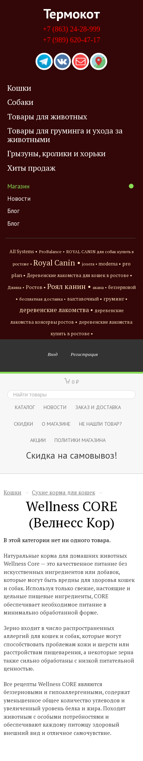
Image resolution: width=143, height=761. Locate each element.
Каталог (25, 407)
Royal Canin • (57, 263)
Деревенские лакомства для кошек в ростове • (79, 275)
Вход (52, 354)
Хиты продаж (31, 168)
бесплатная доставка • (42, 299)
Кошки (19, 88)
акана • (100, 287)
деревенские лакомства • (56, 310)
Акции (38, 440)
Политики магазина (80, 440)
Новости (18, 199)
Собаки (20, 102)
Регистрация (84, 354)
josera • (89, 264)
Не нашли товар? (100, 423)
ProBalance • (52, 251)
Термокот (71, 13)
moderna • (110, 264)
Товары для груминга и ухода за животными (65, 135)
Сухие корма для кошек (63, 492)
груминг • (115, 299)
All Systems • (23, 251)
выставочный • (84, 299)
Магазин (70, 186)
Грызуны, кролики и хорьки (56, 153)
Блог (13, 211)
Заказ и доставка (98, 407)
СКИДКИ (23, 423)
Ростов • (36, 287)
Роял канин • (69, 286)
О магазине (56, 423)
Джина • (16, 287)
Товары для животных (47, 116)
